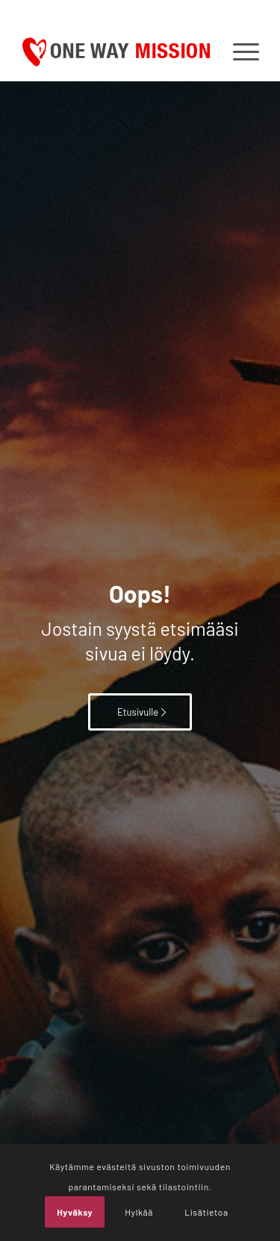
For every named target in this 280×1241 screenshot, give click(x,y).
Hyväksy (75, 1212)
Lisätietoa (206, 1212)
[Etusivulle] (140, 712)
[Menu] (238, 51)
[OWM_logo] (116, 51)
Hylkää (139, 1212)
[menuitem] (238, 51)
